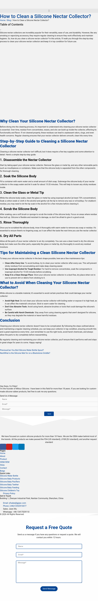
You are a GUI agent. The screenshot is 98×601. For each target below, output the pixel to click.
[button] (49, 11)
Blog (9, 20)
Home (2, 20)
